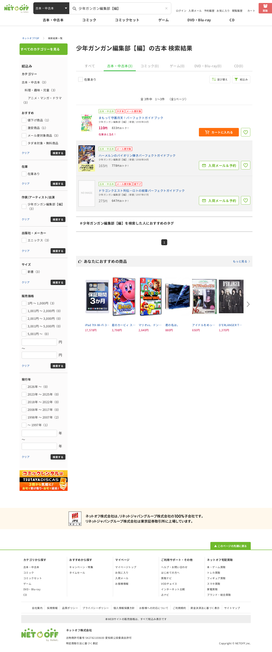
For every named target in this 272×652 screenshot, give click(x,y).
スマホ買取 (213, 583)
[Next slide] (248, 304)
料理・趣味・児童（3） (39, 90)
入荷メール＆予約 (222, 165)
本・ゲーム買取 (216, 567)
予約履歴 (209, 10)
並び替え (222, 79)
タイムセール (77, 572)
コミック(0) (149, 65)
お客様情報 (121, 583)
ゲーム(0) (177, 65)
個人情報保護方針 (124, 608)
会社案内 (37, 608)
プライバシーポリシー (95, 608)
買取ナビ (166, 578)
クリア (26, 153)
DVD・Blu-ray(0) (208, 65)
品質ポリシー (70, 608)
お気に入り (223, 10)
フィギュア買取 (216, 578)
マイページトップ (125, 567)
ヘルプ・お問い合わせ (174, 567)
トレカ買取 (213, 572)
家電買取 (212, 589)
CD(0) (238, 65)
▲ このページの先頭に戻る (230, 546)
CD (232, 19)
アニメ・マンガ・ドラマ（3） (42, 100)
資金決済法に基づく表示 (205, 608)
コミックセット (127, 19)
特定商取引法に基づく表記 (82, 643)
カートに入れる (222, 132)
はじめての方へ (170, 572)
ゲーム (163, 19)
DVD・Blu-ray (199, 19)
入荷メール (195, 10)
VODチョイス (169, 583)
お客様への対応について (153, 608)
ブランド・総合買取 (219, 594)
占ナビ (165, 594)
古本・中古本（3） (35, 82)
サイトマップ (232, 608)
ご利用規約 (179, 608)
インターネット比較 (173, 589)
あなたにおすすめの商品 (167, 261)
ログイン (181, 10)
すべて (90, 65)
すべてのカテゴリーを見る (40, 49)
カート (251, 10)
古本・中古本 (53, 19)
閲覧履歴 (237, 10)
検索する (58, 153)
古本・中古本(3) (119, 65)
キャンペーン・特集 (81, 567)
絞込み (244, 79)
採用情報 (52, 608)
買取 (265, 10)
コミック (89, 19)
